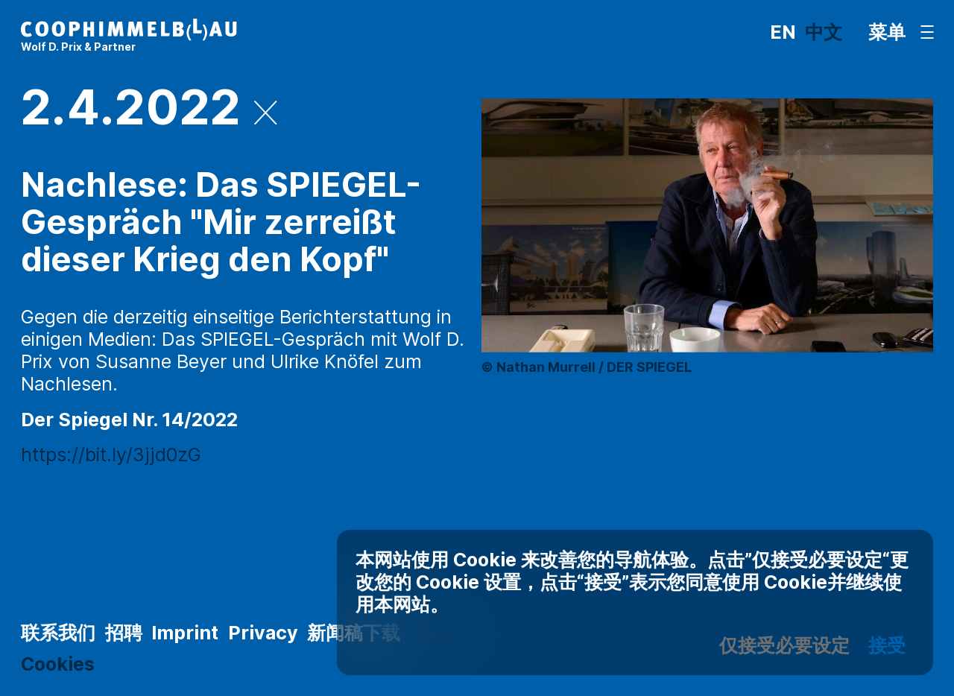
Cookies (58, 664)
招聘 (123, 632)
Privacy (263, 632)
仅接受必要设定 (784, 645)
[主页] (129, 36)
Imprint (184, 632)
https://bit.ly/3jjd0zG (111, 454)
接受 (887, 645)
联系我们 (58, 632)
